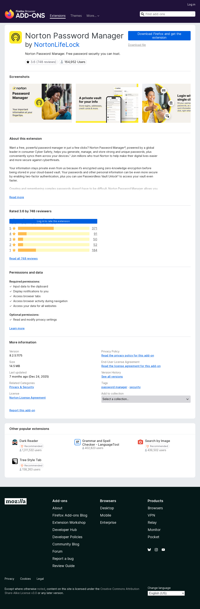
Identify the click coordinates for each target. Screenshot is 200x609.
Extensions (58, 16)
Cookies (25, 578)
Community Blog (65, 544)
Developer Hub (64, 530)
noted (41, 588)
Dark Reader (29, 441)
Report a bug (63, 559)
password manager (114, 387)
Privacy (9, 578)
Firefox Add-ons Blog (69, 515)
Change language (159, 587)
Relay (152, 522)
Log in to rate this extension (53, 221)
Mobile (105, 515)
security (135, 387)
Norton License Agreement (27, 397)
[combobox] (167, 14)
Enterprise (108, 522)
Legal (40, 578)
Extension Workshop (69, 522)
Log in (191, 4)
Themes (76, 16)
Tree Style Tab (30, 460)
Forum (57, 551)
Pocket (153, 537)
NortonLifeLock (56, 44)
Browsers (155, 508)
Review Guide (63, 566)
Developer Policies (67, 537)
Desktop (107, 508)
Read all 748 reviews (23, 258)
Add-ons (59, 501)
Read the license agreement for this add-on (131, 366)
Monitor (154, 530)
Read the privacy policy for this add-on (127, 355)
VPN (151, 515)
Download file (137, 44)
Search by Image (157, 441)
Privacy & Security (21, 387)
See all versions (112, 376)
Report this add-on (22, 410)
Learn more (17, 328)
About (57, 508)
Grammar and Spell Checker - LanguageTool (100, 442)
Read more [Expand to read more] (16, 197)
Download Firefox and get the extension (159, 35)
